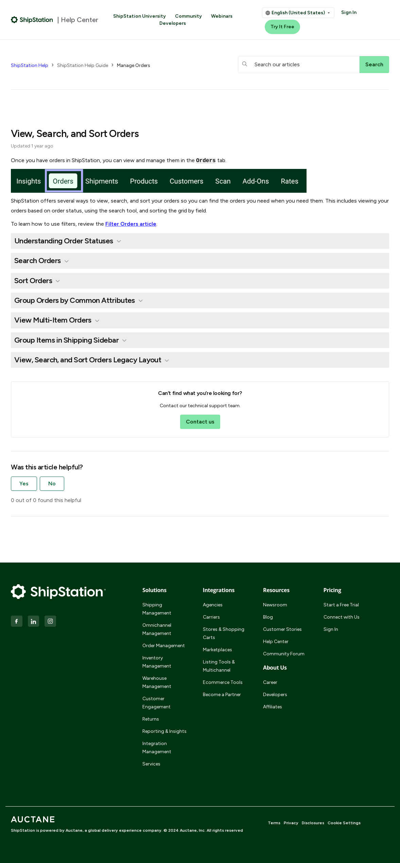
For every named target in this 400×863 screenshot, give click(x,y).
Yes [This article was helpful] (24, 483)
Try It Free (282, 27)
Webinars (221, 16)
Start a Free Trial (341, 605)
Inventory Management (156, 662)
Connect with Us (342, 617)
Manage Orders (133, 65)
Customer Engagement (156, 703)
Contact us (200, 421)
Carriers (211, 617)
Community (188, 16)
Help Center (276, 641)
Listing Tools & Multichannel (219, 666)
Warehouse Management (156, 682)
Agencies (213, 605)
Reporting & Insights (164, 731)
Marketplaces (217, 650)
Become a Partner (222, 694)
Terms (274, 823)
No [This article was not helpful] (52, 483)
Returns (150, 719)
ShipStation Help (29, 65)
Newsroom (275, 605)
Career (270, 682)
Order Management (163, 646)
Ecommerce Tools (223, 682)
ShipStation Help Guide (82, 65)
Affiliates (272, 707)
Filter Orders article (130, 224)
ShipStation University (139, 16)
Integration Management (156, 748)
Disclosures (313, 823)
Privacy (291, 823)
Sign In (348, 12)
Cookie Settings (344, 823)
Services (151, 764)
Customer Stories (282, 629)
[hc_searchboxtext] (299, 64)
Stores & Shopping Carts (223, 633)
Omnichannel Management (156, 629)
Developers (172, 23)
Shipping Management (156, 609)
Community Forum (284, 654)
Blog (268, 617)
